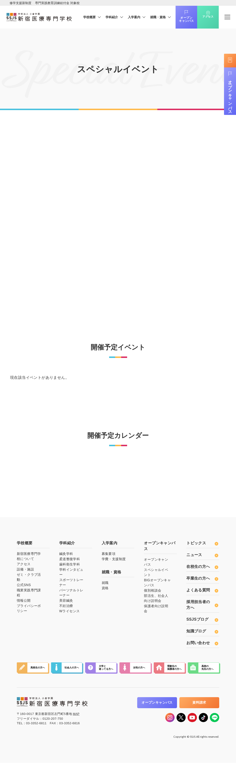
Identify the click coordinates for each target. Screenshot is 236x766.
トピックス (202, 544)
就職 (105, 584)
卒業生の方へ (202, 580)
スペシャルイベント (156, 573)
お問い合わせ (202, 644)
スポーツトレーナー (71, 583)
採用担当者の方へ (202, 606)
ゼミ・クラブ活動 (29, 578)
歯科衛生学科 (69, 566)
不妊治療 (66, 607)
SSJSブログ (202, 621)
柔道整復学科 (69, 560)
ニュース (202, 556)
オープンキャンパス (179, 19)
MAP (76, 715)
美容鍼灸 (66, 602)
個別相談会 (152, 592)
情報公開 (24, 602)
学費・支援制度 (114, 560)
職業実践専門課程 (29, 594)
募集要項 (109, 555)
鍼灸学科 (66, 555)
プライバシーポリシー (29, 609)
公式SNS (24, 586)
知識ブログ (202, 632)
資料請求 (199, 704)
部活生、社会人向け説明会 (156, 599)
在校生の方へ (202, 568)
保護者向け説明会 (156, 610)
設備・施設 (25, 571)
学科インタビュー (71, 573)
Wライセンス (69, 612)
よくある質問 (202, 591)
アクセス (201, 20)
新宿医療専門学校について (29, 557)
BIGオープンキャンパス (157, 584)
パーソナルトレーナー (71, 594)
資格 (105, 589)
